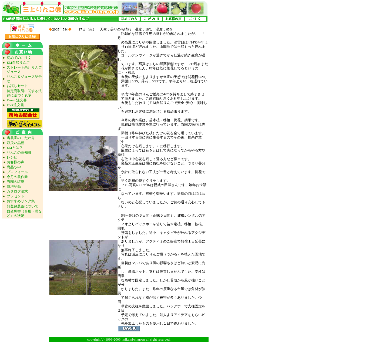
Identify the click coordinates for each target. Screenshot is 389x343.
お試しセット (17, 86)
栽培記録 (14, 186)
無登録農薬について (22, 206)
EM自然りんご (18, 62)
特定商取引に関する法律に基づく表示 (24, 93)
